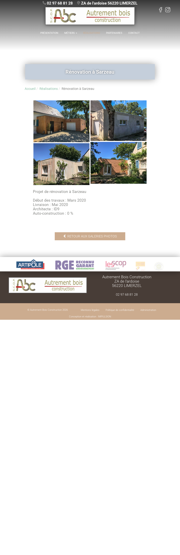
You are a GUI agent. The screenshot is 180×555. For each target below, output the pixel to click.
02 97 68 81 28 (60, 3)
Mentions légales (90, 310)
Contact (134, 32)
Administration (148, 310)
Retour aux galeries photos (90, 236)
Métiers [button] (70, 32)
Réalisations (91, 32)
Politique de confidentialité (120, 310)
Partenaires (114, 32)
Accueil (30, 89)
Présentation (49, 32)
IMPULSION (104, 316)
